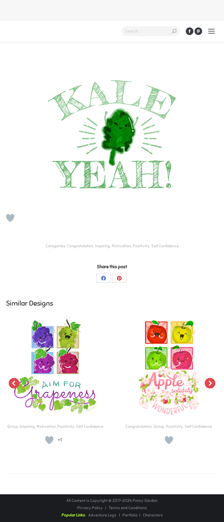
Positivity (141, 246)
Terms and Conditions (128, 508)
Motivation (121, 246)
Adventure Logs (102, 515)
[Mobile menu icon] (211, 31)
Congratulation (80, 246)
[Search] (151, 31)
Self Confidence (165, 246)
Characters (153, 515)
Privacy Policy (90, 508)
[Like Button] (10, 217)
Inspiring (102, 246)
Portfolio (130, 515)
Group (12, 426)
